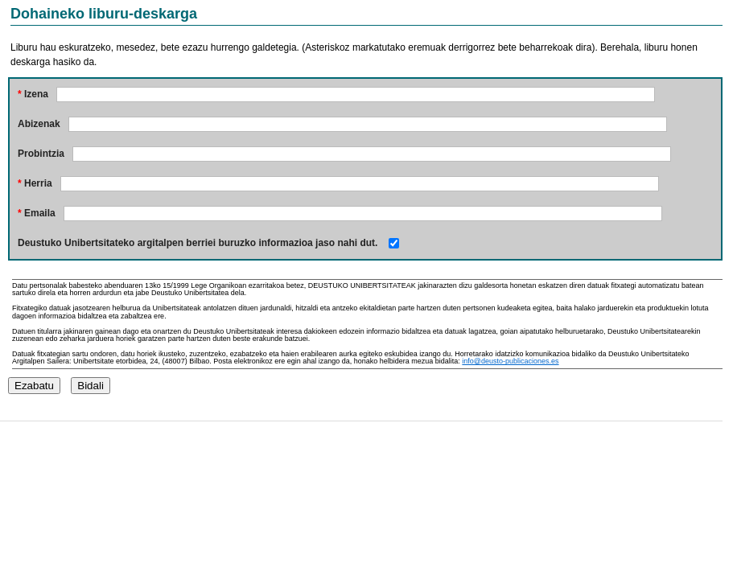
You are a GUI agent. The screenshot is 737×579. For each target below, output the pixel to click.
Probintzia (41, 153)
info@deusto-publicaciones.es (510, 361)
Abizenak (39, 123)
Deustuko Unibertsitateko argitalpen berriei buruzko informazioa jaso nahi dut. (197, 242)
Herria (35, 183)
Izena (33, 94)
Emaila (37, 213)
